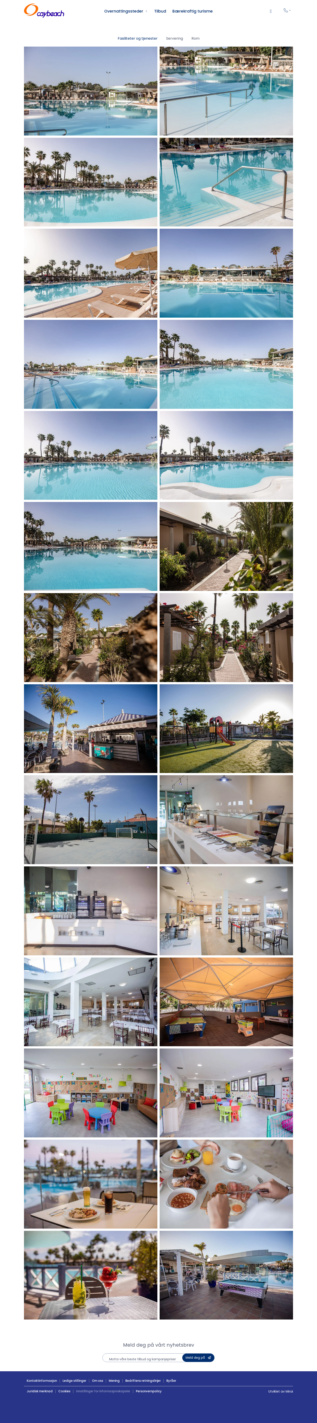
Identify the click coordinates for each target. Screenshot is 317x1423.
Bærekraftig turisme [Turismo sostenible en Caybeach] (192, 11)
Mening (114, 1381)
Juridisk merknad (40, 1391)
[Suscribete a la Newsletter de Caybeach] (198, 1358)
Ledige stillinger (74, 1381)
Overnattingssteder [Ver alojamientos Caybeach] (123, 11)
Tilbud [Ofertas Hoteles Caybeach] (160, 11)
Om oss (97, 1381)
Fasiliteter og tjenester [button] (138, 38)
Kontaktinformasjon (42, 1381)
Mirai (289, 1391)
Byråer (171, 1381)
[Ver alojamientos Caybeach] (146, 11)
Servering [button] (174, 38)
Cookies (64, 1391)
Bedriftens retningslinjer (143, 1381)
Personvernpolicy (149, 1391)
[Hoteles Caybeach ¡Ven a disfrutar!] (44, 11)
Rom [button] (195, 38)
